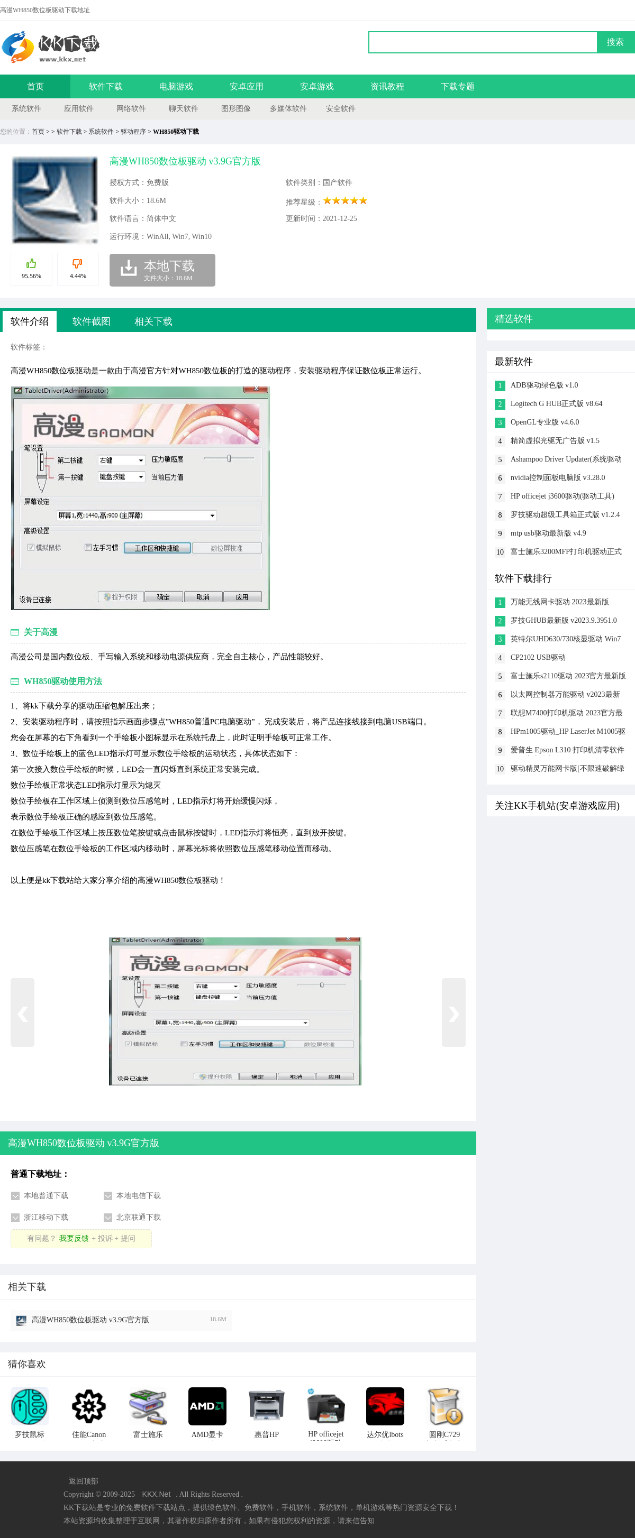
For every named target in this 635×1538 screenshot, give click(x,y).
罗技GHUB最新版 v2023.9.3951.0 (564, 620)
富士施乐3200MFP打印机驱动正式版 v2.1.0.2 (566, 553)
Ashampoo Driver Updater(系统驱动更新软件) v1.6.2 (566, 460)
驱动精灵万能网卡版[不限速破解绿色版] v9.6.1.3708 (567, 770)
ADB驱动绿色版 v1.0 (544, 385)
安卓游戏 (317, 86)
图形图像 (236, 109)
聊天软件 (183, 109)
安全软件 (341, 109)
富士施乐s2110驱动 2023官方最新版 (568, 676)
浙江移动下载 (46, 1217)
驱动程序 (133, 131)
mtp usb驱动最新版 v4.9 (548, 533)
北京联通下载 (138, 1217)
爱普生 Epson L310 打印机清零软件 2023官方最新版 (567, 751)
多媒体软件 (288, 109)
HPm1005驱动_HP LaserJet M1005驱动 (568, 732)
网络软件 (131, 109)
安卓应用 (247, 86)
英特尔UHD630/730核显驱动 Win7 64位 (566, 640)
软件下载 (106, 86)
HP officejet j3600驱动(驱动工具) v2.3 (562, 497)
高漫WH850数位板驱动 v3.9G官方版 (90, 1320)
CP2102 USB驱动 (538, 657)
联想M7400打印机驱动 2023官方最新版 (567, 714)
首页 (35, 86)
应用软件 (79, 109)
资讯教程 (387, 86)
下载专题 (458, 86)
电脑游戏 (176, 86)
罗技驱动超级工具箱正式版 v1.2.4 (565, 515)
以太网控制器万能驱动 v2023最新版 (565, 695)
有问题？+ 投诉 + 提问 (81, 1238)
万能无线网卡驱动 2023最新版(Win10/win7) (560, 603)
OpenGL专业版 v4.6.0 (545, 422)
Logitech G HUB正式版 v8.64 (556, 404)
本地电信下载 (138, 1196)
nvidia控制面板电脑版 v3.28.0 (558, 478)
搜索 (615, 42)
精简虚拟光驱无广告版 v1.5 (555, 441)
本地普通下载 (46, 1196)
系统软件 (26, 109)
